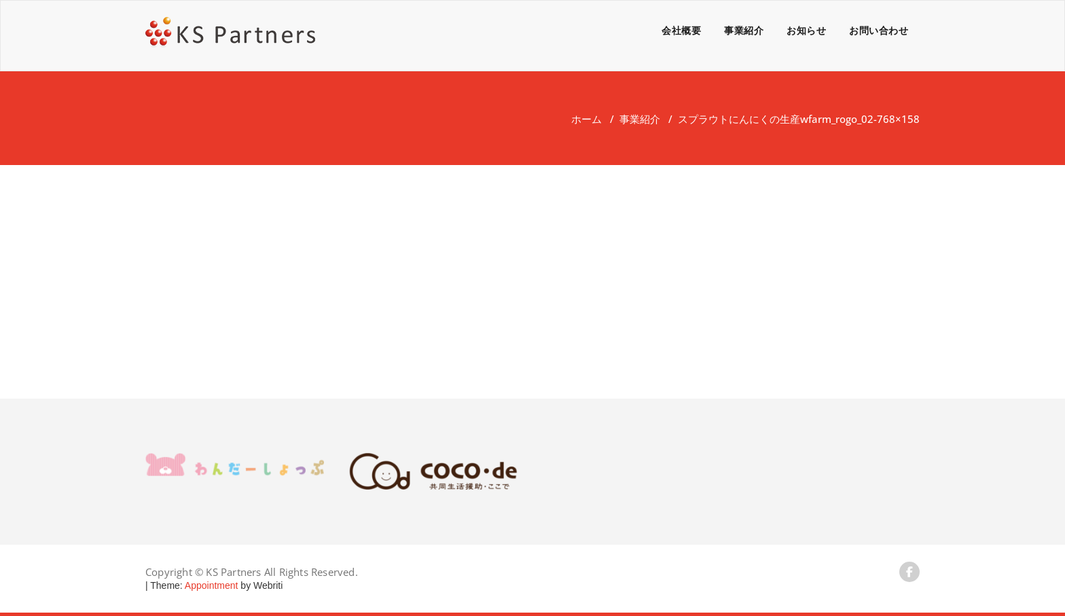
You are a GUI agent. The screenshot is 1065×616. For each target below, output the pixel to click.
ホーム (586, 119)
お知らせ (806, 30)
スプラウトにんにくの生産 (739, 119)
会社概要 (681, 30)
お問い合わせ (878, 30)
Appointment (210, 585)
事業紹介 (743, 30)
